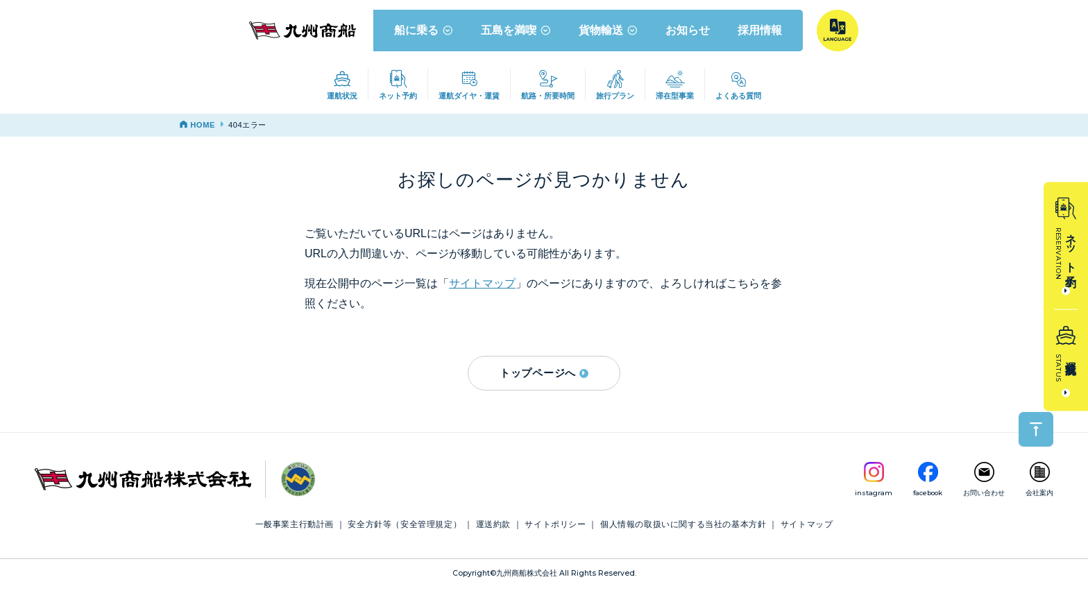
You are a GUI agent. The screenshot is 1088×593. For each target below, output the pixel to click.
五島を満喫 (517, 34)
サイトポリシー (555, 529)
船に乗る (424, 34)
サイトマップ (482, 288)
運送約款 (493, 529)
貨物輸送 (608, 34)
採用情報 (760, 34)
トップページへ (544, 377)
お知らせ (688, 34)
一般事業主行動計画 (294, 529)
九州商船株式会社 (526, 577)
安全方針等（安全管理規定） (404, 529)
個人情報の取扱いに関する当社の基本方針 (683, 529)
